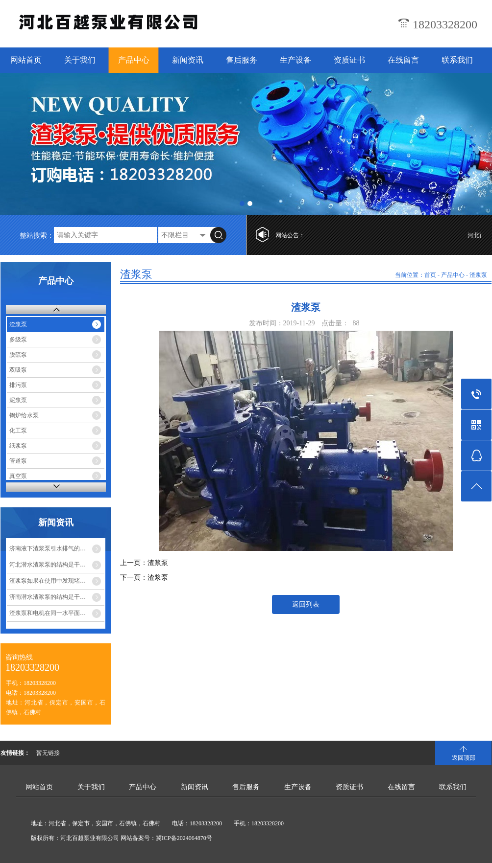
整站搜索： (37, 235)
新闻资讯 (187, 60)
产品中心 (133, 60)
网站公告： (290, 235)
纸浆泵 (18, 445)
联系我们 (457, 60)
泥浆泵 (18, 400)
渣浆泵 (18, 324)
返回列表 (306, 604)
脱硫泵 (18, 354)
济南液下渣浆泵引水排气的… (47, 548)
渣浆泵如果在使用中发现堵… (47, 580)
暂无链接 (48, 752)
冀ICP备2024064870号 (184, 838)
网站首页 (26, 60)
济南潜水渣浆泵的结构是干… (47, 596)
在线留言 (403, 60)
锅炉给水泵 (24, 415)
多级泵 (18, 339)
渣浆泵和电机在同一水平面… (47, 613)
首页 (430, 275)
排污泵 (18, 385)
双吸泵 (18, 369)
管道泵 (18, 460)
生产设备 (295, 60)
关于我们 (80, 60)
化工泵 (18, 430)
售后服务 (241, 60)
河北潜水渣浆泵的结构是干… (47, 564)
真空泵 (18, 476)
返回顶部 (463, 757)
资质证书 (349, 60)
